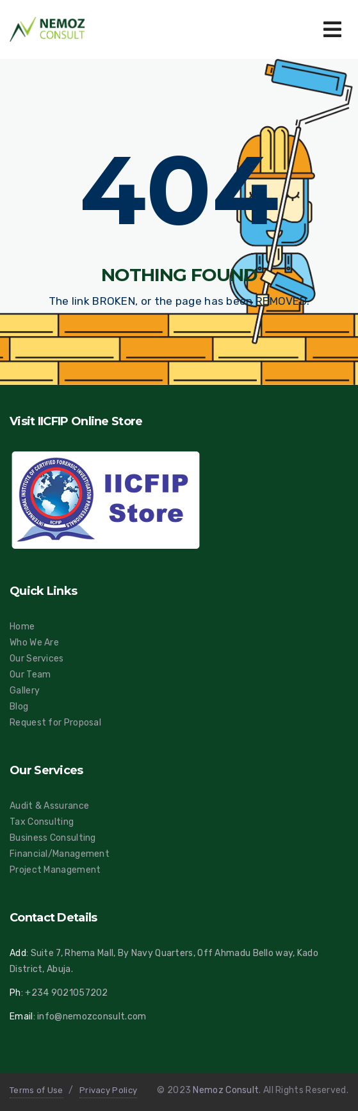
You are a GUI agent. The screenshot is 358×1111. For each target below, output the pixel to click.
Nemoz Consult (226, 1090)
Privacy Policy (108, 1090)
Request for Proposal (55, 722)
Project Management (55, 869)
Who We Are (34, 642)
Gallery (25, 690)
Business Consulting (53, 837)
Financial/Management (60, 853)
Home (22, 626)
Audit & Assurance (49, 805)
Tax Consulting (42, 821)
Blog (19, 706)
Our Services (37, 658)
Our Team (30, 674)
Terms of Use (36, 1090)
